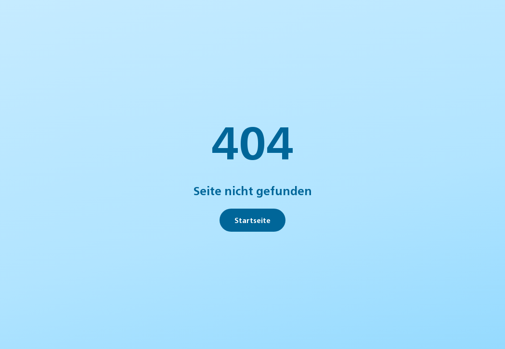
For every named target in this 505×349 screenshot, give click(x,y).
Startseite (252, 219)
